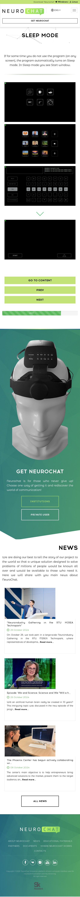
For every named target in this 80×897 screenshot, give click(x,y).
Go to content (40, 280)
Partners (14, 846)
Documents (30, 846)
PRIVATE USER (40, 514)
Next (40, 299)
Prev (40, 290)
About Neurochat (19, 841)
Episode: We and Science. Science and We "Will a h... (39, 692)
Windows (62, 2)
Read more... (47, 642)
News (36, 841)
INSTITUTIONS (40, 501)
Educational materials (58, 841)
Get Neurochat (40, 21)
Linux (73, 2)
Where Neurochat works (56, 846)
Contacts (40, 851)
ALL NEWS (40, 801)
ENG (57, 10)
